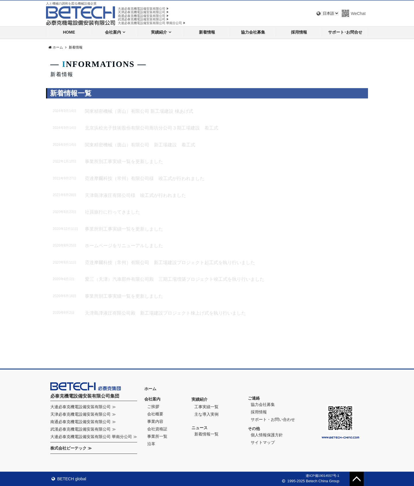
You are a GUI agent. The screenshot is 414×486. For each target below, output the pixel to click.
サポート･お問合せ (345, 32)
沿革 (151, 444)
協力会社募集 (253, 32)
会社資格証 (157, 429)
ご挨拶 (153, 406)
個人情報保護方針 (267, 435)
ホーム (150, 388)
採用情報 (299, 32)
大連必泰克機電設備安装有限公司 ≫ (83, 406)
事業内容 (155, 421)
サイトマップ (263, 442)
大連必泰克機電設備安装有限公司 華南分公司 (151, 23)
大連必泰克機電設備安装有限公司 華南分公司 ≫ (93, 436)
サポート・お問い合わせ (273, 419)
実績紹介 (159, 32)
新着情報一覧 (206, 434)
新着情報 (207, 32)
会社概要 (155, 414)
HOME (69, 32)
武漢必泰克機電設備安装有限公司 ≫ (83, 429)
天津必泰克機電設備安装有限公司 (143, 12)
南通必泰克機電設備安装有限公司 (143, 16)
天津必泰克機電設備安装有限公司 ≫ (83, 414)
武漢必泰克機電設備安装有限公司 (143, 19)
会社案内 (113, 32)
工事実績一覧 (206, 406)
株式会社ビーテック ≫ (71, 448)
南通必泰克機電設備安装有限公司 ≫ (83, 421)
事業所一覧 (157, 436)
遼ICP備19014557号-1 (322, 475)
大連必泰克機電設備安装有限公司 (143, 8)
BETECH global (68, 479)
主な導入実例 (206, 414)
